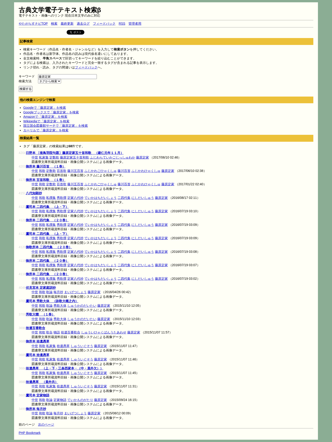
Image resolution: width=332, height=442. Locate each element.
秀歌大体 (59, 305)
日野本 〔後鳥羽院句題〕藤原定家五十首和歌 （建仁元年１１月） (75, 153)
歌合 (49, 332)
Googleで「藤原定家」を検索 (44, 107)
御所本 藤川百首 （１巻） (45, 166)
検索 (54, 23)
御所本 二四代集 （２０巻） (47, 220)
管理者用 (134, 23)
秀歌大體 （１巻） (40, 314)
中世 (35, 157)
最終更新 (67, 23)
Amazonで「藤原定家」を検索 (45, 116)
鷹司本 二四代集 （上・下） (47, 207)
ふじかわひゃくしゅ (145, 171)
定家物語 (59, 400)
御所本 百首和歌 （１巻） (45, 180)
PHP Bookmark (30, 433)
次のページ (46, 424)
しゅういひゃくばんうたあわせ (103, 332)
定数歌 (54, 157)
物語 (56, 332)
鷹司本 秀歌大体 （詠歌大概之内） (52, 301)
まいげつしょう (75, 292)
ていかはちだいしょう (100, 198)
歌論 (49, 292)
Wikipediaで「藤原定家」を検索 (46, 121)
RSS (122, 23)
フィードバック (104, 23)
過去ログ (83, 23)
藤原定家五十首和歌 (74, 157)
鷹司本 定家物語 (37, 395)
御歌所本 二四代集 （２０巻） (49, 247)
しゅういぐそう (82, 346)
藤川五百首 (75, 171)
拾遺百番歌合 (35, 328)
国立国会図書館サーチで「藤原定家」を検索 (55, 125)
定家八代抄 (75, 198)
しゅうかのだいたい (81, 305)
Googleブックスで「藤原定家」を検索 (51, 112)
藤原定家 (142, 157)
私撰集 (51, 198)
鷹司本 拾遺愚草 (37, 355)
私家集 (44, 157)
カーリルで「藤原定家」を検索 (45, 130)
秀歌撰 (61, 198)
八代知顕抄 (34, 193)
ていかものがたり (80, 400)
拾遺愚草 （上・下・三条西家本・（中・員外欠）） (64, 368)
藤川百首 (124, 171)
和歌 (42, 171)
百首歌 (61, 171)
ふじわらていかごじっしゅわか (112, 157)
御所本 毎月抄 (36, 409)
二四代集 (124, 198)
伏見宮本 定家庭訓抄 (41, 287)
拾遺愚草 (63, 346)
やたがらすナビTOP (33, 23)
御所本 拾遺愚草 (37, 341)
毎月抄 (58, 292)
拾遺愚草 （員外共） (42, 382)
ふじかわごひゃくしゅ (100, 171)
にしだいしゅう (142, 198)
